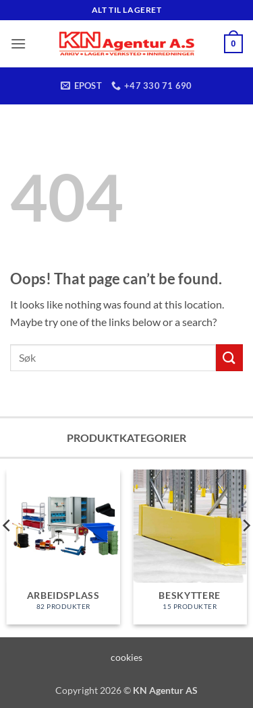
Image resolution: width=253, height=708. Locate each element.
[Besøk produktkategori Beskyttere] (189, 547)
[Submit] (229, 357)
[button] (18, 43)
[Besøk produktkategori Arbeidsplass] (63, 547)
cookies (126, 657)
